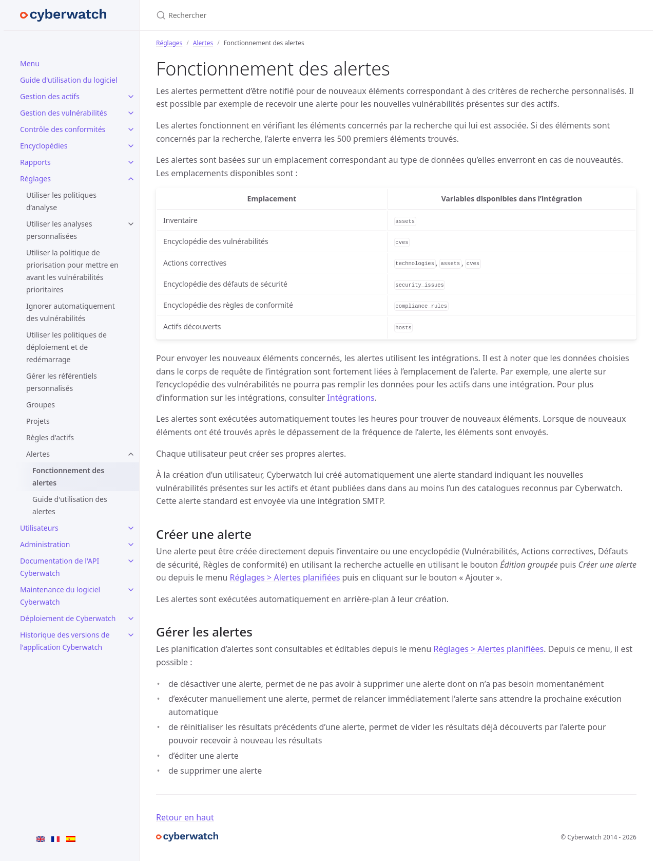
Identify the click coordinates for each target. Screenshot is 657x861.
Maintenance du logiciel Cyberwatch (60, 596)
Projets (38, 421)
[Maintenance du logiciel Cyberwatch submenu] (131, 590)
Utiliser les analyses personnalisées (59, 230)
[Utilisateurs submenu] (131, 528)
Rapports (35, 162)
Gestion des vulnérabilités (63, 113)
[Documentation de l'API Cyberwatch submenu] (131, 561)
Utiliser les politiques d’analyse (61, 201)
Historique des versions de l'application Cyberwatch (64, 641)
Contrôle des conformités (62, 129)
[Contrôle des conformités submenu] (131, 129)
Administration (45, 544)
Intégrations (350, 397)
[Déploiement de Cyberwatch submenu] (131, 618)
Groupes (40, 404)
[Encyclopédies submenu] (131, 146)
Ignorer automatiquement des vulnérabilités (70, 312)
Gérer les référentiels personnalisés (61, 382)
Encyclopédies (43, 146)
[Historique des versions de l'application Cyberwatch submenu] (131, 635)
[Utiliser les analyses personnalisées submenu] (131, 224)
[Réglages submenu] (131, 179)
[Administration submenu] (131, 544)
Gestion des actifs (50, 96)
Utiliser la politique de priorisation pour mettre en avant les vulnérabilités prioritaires (72, 271)
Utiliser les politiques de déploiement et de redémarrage (66, 347)
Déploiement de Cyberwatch (67, 618)
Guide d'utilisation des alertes (69, 505)
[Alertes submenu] (131, 454)
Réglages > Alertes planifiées (285, 577)
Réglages (35, 178)
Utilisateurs (39, 528)
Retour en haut (185, 817)
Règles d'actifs (50, 437)
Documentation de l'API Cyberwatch (59, 567)
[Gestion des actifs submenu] (131, 96)
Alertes (38, 454)
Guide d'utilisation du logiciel (69, 80)
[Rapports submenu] (131, 162)
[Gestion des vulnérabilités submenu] (131, 113)
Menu (30, 63)
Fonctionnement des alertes (68, 476)
